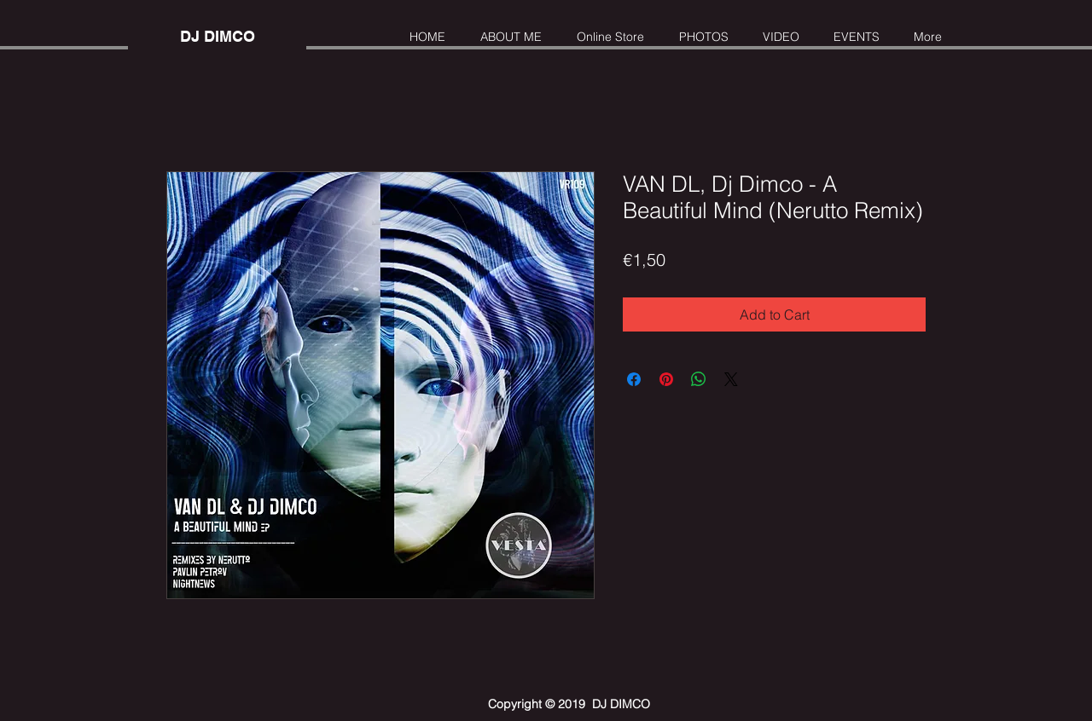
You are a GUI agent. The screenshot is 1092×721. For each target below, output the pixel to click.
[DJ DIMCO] (217, 37)
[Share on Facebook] (634, 379)
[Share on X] (731, 379)
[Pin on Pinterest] (666, 379)
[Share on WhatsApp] (698, 379)
